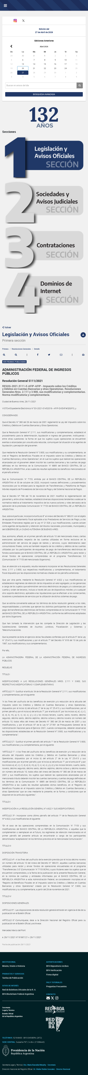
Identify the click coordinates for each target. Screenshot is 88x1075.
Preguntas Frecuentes (56, 986)
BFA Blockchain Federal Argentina (18, 994)
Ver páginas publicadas (14, 362)
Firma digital (52, 974)
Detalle (37, 349)
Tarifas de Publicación (12, 977)
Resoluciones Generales (21, 349)
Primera (5, 349)
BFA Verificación (54, 970)
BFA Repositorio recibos (57, 966)
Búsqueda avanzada (44, 94)
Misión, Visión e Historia (13, 966)
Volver (6, 327)
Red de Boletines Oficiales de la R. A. (19, 989)
